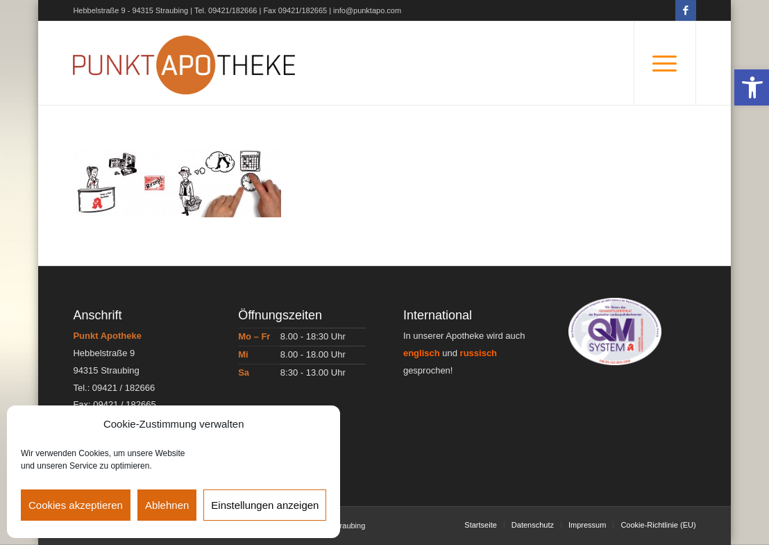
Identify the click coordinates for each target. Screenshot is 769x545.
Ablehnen (167, 505)
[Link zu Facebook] (685, 10)
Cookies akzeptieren (75, 505)
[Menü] (665, 63)
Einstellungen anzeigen (265, 505)
